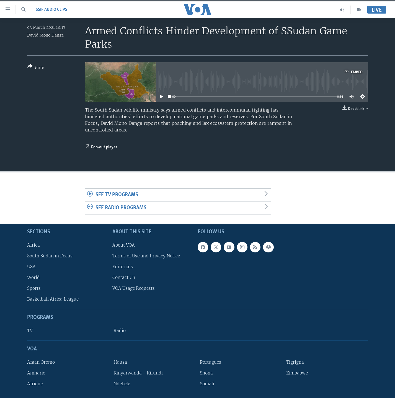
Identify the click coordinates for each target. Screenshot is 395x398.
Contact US (123, 277)
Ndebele (121, 383)
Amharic (36, 373)
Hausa (120, 362)
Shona (206, 373)
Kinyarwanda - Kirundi (138, 373)
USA (31, 266)
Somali (207, 383)
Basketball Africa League (53, 299)
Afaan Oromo (41, 362)
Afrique (35, 383)
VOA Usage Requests (133, 288)
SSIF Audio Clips (51, 9)
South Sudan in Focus (50, 255)
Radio (119, 330)
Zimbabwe (297, 373)
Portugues (210, 362)
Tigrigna (295, 362)
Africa (33, 244)
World (33, 277)
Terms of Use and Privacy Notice (146, 255)
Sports (34, 288)
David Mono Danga (45, 35)
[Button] (35, 68)
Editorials (122, 266)
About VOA (123, 244)
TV (30, 330)
